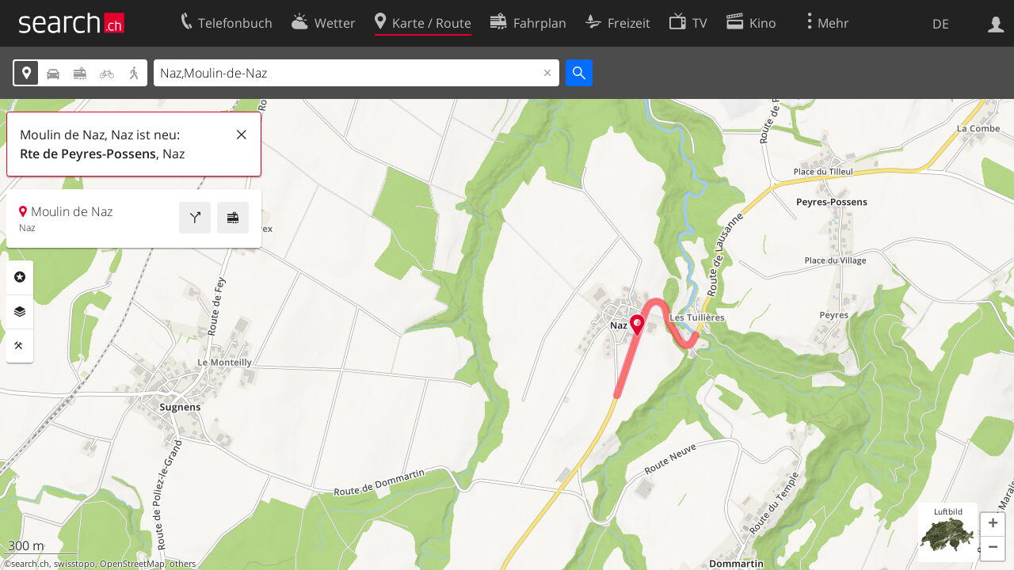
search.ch (30, 563)
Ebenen (19, 312)
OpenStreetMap (132, 563)
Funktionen (19, 346)
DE (940, 23)
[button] (992, 525)
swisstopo (74, 563)
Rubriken (19, 277)
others (183, 563)
